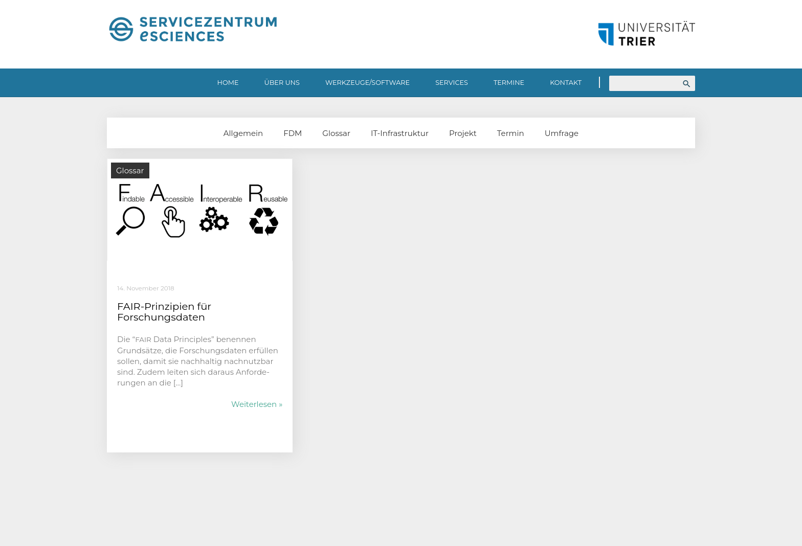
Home (228, 82)
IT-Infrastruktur (400, 133)
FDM (292, 133)
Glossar (336, 133)
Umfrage (561, 133)
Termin (510, 133)
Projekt (463, 133)
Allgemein (243, 133)
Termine (509, 82)
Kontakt (566, 82)
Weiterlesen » (256, 404)
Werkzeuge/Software (367, 82)
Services (451, 82)
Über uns (282, 82)
